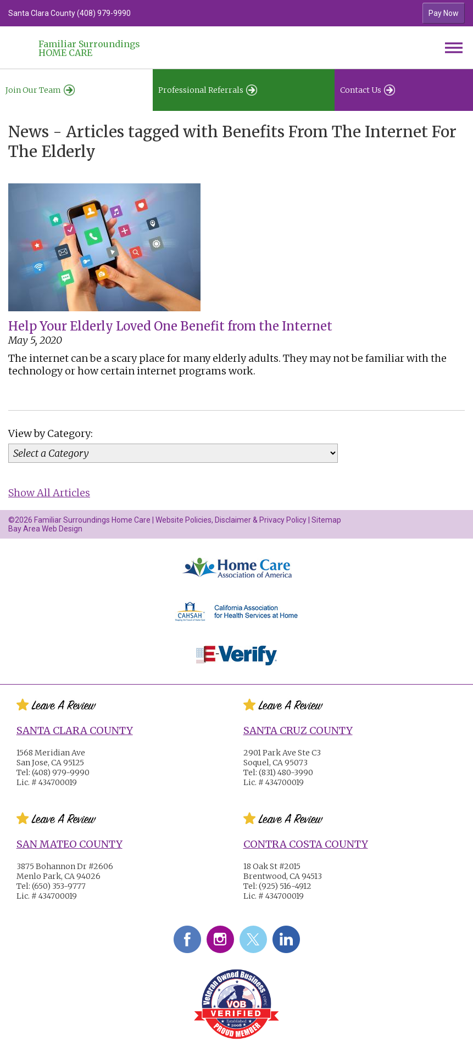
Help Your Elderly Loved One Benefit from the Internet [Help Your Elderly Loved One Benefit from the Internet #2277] (170, 326)
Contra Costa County (305, 844)
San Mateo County (69, 844)
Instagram (220, 939)
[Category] (173, 453)
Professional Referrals (207, 90)
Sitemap (326, 520)
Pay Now (444, 13)
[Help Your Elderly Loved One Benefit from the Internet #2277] (104, 313)
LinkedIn (286, 939)
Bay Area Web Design (45, 528)
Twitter (253, 939)
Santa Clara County (74, 730)
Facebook (187, 939)
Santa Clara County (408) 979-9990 (69, 13)
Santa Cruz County (298, 730)
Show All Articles (49, 492)
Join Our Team (40, 90)
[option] (179, 13)
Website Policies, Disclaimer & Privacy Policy (231, 520)
